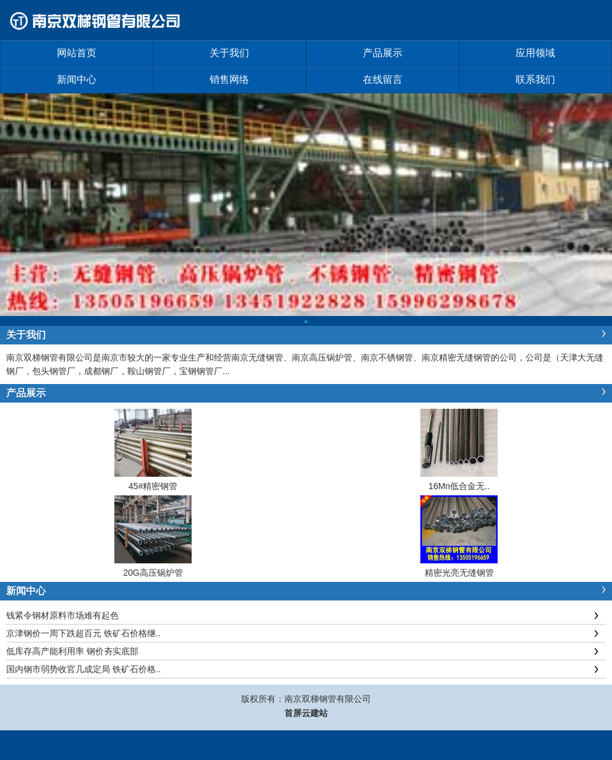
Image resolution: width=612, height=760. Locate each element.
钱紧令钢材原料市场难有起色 (62, 615)
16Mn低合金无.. (459, 486)
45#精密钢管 (153, 486)
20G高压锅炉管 (152, 573)
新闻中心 (76, 79)
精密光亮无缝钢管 (459, 573)
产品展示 (382, 53)
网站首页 (76, 53)
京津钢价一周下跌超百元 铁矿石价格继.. (83, 633)
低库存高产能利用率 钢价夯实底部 (72, 651)
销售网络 (229, 79)
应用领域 (535, 53)
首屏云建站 (306, 713)
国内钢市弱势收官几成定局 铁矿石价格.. (83, 669)
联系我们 (535, 79)
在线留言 (382, 79)
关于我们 (229, 53)
